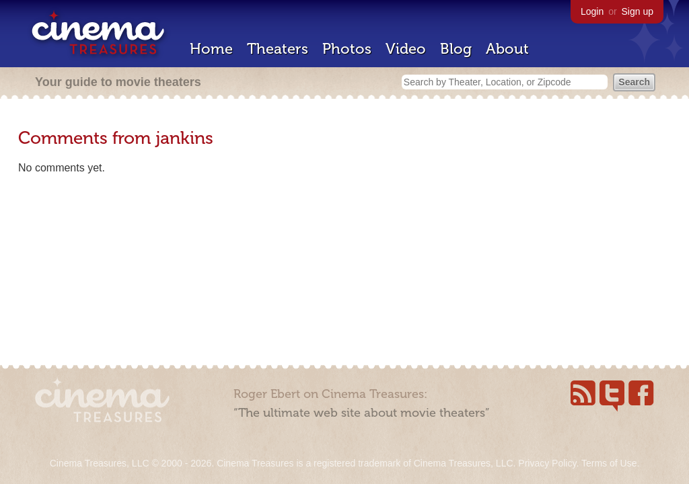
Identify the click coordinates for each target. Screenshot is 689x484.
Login (592, 11)
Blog (456, 49)
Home (211, 49)
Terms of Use (609, 463)
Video (406, 49)
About (507, 49)
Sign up (637, 11)
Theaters (277, 49)
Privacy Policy (547, 463)
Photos (346, 49)
